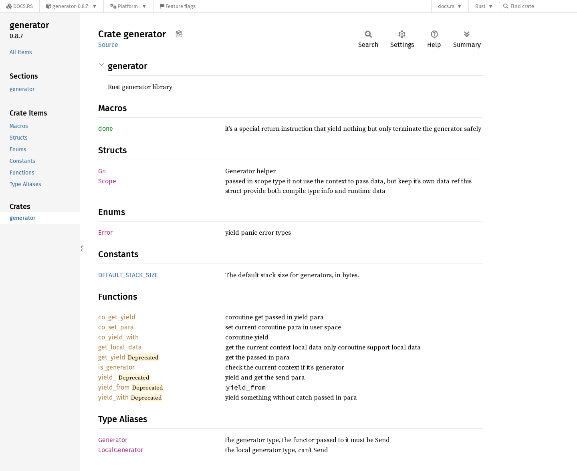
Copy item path (179, 34)
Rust (480, 6)
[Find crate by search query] (543, 6)
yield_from (114, 387)
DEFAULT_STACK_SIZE (128, 275)
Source (108, 45)
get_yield (111, 357)
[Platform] (128, 6)
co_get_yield (116, 317)
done (105, 128)
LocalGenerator (120, 450)
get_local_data (120, 347)
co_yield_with (118, 337)
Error (105, 232)
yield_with (113, 397)
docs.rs (446, 6)
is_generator (116, 367)
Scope (107, 181)
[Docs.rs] (19, 6)
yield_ (107, 377)
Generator (112, 440)
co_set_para (116, 327)
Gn (102, 171)
